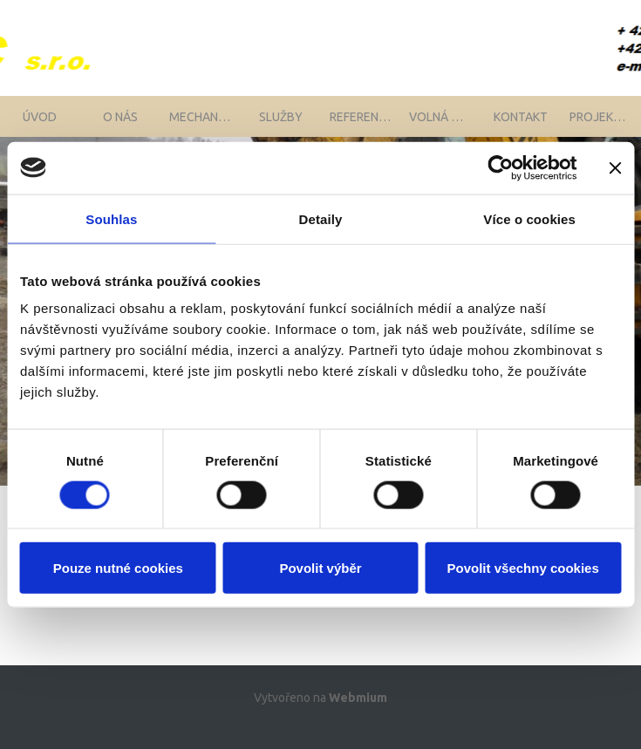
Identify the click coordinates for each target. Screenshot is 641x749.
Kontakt (521, 126)
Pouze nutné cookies (118, 568)
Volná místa (445, 126)
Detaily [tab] (321, 218)
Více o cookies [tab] (529, 218)
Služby (281, 126)
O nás (120, 126)
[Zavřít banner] (615, 167)
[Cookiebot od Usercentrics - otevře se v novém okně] (500, 167)
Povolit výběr (320, 568)
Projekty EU (605, 126)
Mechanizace (205, 126)
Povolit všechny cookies (523, 568)
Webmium (358, 716)
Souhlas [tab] (111, 218)
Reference (361, 126)
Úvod (40, 126)
